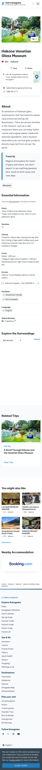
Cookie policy (14, 760)
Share (28, 68)
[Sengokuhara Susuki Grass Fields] (11, 527)
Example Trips (8, 712)
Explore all (6, 632)
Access (4, 704)
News (4, 606)
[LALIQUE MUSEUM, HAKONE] (11, 503)
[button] (18, 495)
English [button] (7, 745)
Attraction (6, 641)
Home (4, 584)
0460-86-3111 (12, 91)
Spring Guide (7, 617)
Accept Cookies (21, 765)
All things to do (8, 667)
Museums (7, 185)
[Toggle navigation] (38, 3)
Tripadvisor (8, 321)
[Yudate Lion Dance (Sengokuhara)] (31, 503)
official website (14, 202)
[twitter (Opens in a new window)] (8, 734)
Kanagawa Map (8, 687)
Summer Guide (8, 621)
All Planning (7, 722)
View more (6, 542)
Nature (5, 659)
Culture (5, 645)
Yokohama (6, 676)
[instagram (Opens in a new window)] (13, 734)
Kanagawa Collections (11, 610)
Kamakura (6, 680)
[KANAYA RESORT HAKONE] (31, 527)
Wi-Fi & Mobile (8, 715)
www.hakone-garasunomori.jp (19, 88)
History (5, 652)
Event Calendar (8, 613)
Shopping (6, 663)
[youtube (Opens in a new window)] (19, 734)
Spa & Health (7, 656)
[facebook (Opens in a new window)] (3, 734)
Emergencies (7, 719)
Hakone (14, 61)
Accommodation (8, 701)
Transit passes (8, 708)
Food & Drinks (7, 649)
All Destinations (8, 691)
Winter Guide (7, 628)
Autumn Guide (8, 624)
